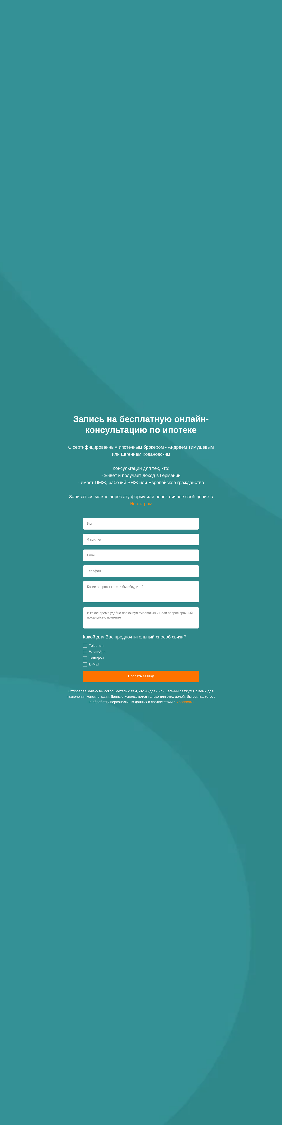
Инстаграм (141, 503)
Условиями (186, 702)
